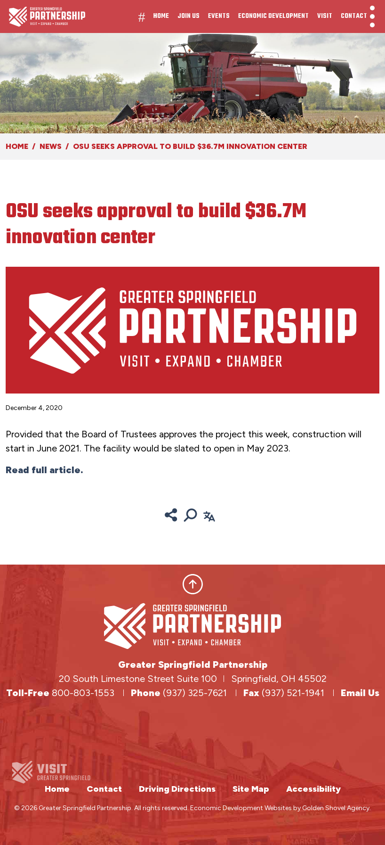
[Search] (190, 515)
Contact (354, 16)
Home (161, 16)
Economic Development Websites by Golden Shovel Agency (279, 808)
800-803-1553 (83, 692)
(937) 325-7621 (196, 692)
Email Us (360, 692)
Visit (324, 16)
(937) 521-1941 (294, 692)
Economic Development (273, 16)
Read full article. (44, 470)
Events (219, 16)
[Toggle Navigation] (372, 16)
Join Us (188, 16)
